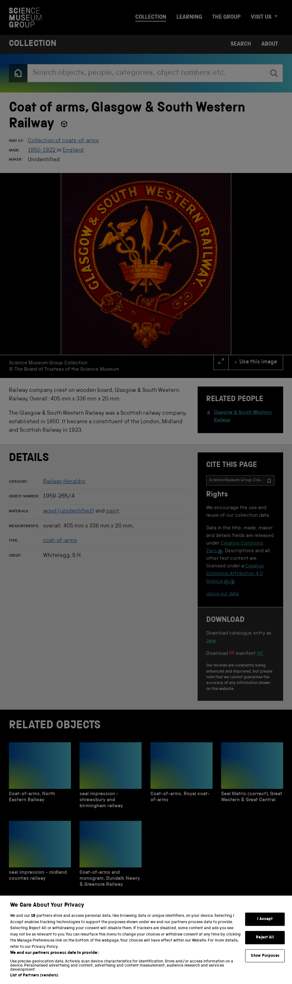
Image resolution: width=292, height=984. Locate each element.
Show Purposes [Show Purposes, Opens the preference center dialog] (265, 965)
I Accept (265, 929)
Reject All (265, 947)
